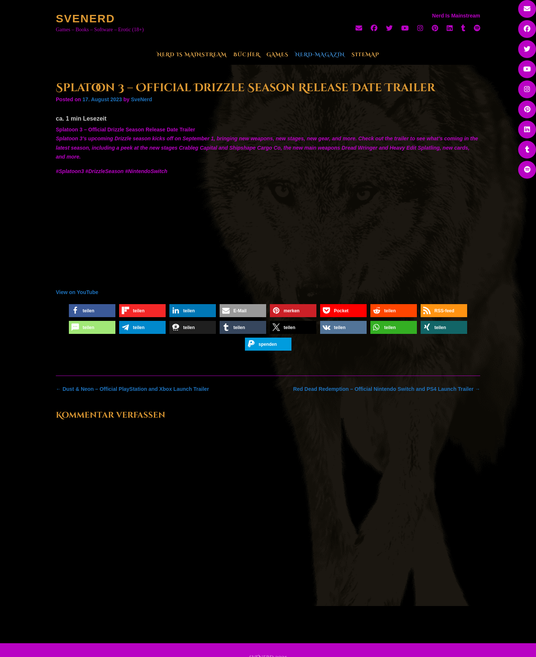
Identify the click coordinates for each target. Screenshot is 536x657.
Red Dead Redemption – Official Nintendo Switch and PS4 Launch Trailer (386, 389)
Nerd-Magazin (320, 54)
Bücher (246, 54)
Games (277, 54)
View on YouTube (77, 292)
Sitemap (365, 54)
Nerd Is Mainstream (192, 54)
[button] (92, 310)
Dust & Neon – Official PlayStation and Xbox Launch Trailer (132, 389)
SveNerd (85, 18)
